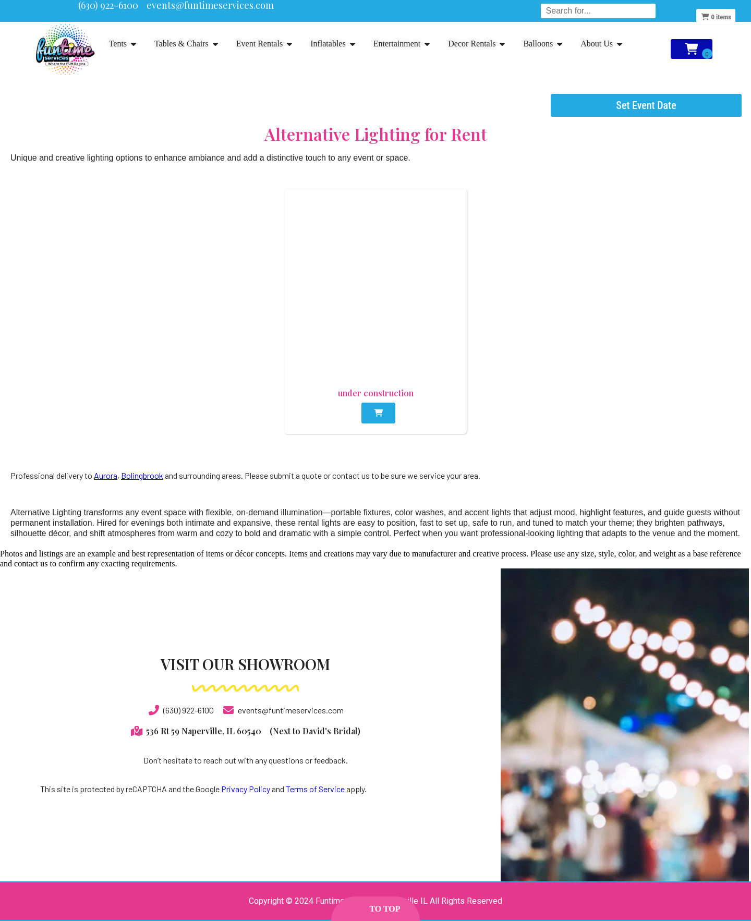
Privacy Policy (245, 789)
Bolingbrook (142, 475)
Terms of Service (315, 789)
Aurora (105, 475)
